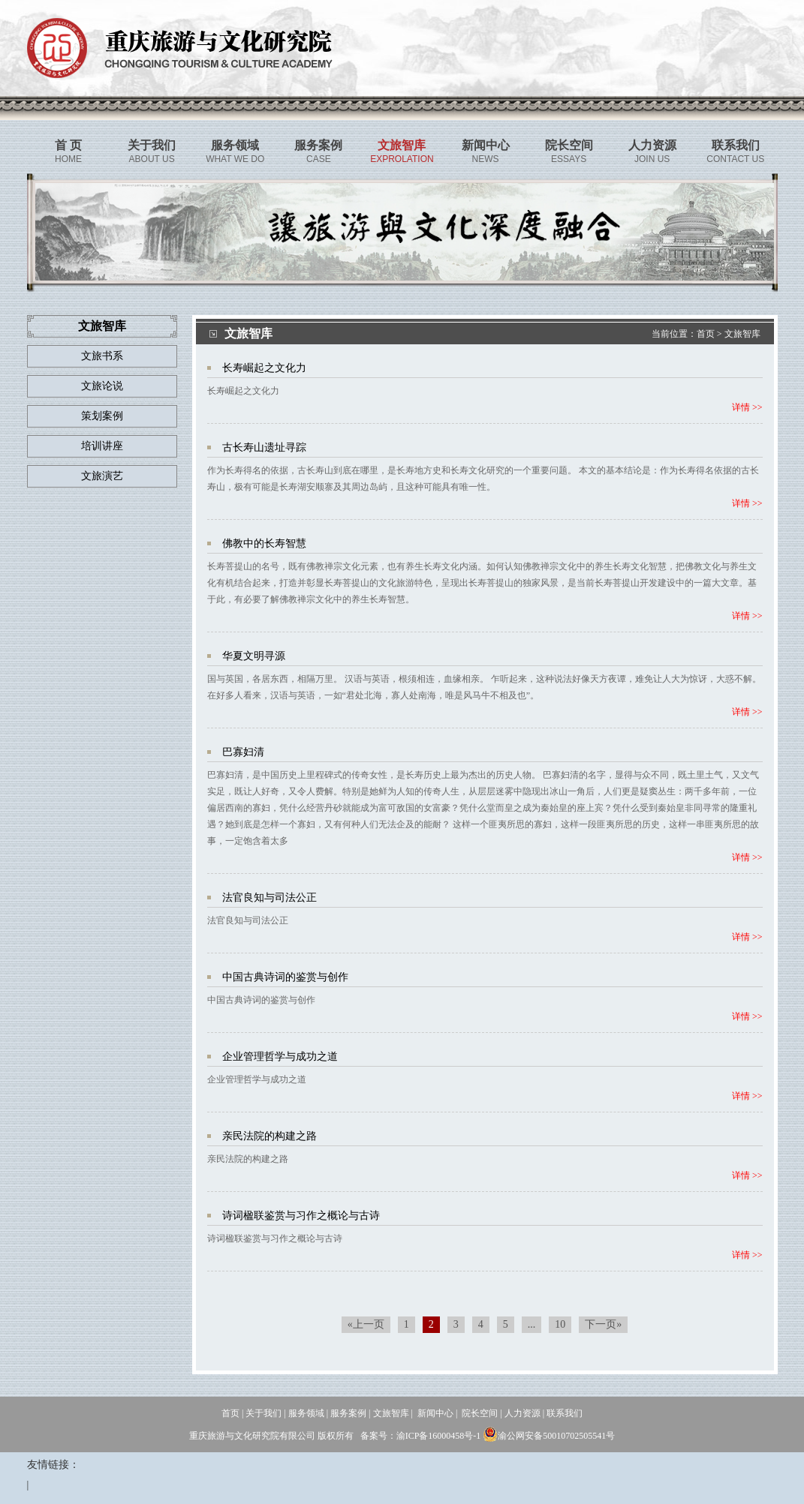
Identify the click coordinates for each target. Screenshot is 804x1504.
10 (560, 1324)
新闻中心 (435, 1413)
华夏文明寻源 (253, 656)
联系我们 (565, 1413)
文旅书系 (102, 356)
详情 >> (747, 407)
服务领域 (306, 1413)
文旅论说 (102, 386)
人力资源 (522, 1413)
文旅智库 (742, 334)
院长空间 (480, 1413)
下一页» (603, 1324)
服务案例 (348, 1413)
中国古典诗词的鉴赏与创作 (285, 977)
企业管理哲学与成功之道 (280, 1056)
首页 (706, 334)
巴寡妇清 (243, 752)
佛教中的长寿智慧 (264, 543)
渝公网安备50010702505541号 (549, 1435)
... (532, 1324)
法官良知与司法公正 (269, 897)
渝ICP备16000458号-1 (438, 1435)
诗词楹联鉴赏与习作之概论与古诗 (301, 1215)
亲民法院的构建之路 (269, 1136)
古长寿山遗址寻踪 (264, 447)
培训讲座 (102, 446)
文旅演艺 (102, 476)
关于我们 (263, 1413)
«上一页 (366, 1324)
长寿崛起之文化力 (264, 368)
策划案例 (102, 416)
